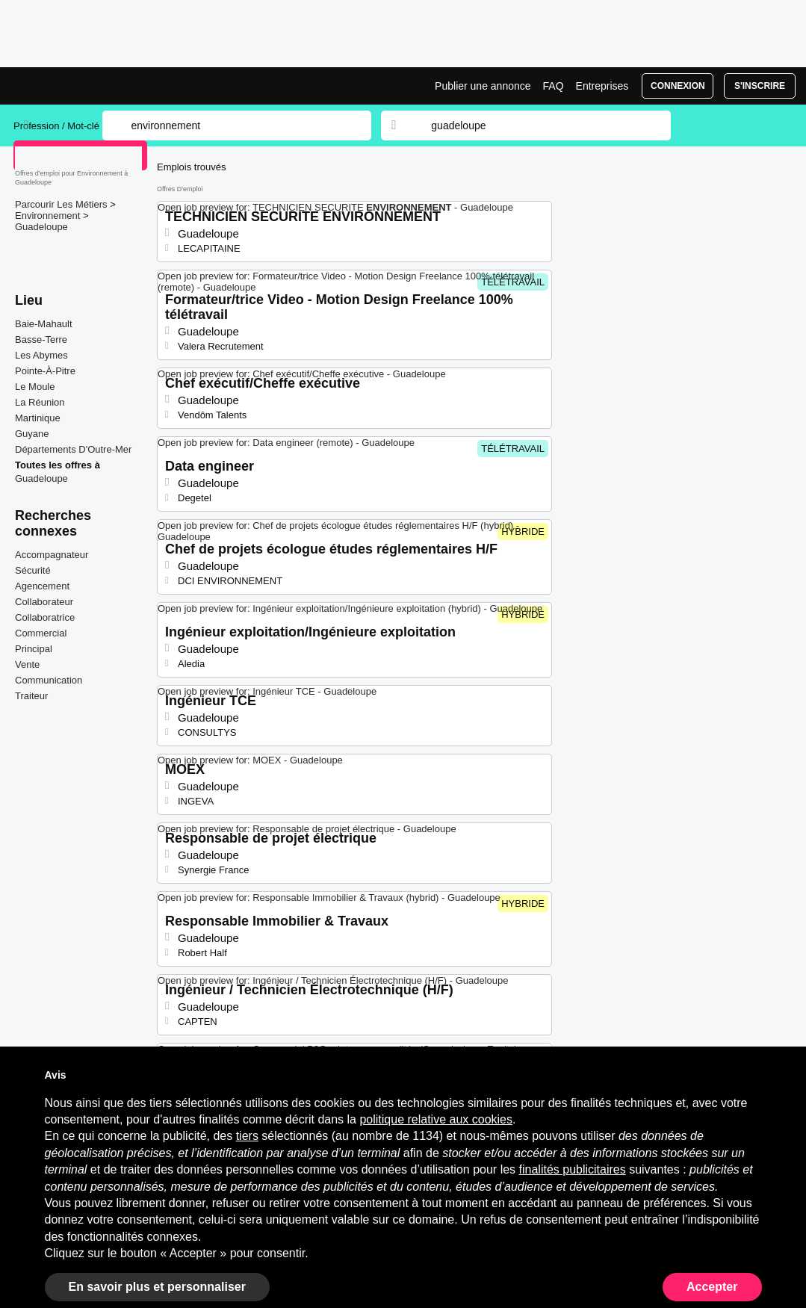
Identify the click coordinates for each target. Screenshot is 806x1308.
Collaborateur (44, 601)
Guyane (32, 433)
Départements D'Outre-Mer (73, 449)
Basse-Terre (41, 339)
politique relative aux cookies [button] (435, 1119)
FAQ (553, 86)
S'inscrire (759, 86)
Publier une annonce (482, 86)
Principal (33, 648)
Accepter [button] (711, 1286)
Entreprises (602, 86)
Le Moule (35, 386)
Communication (48, 680)
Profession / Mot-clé (56, 125)
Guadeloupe (41, 226)
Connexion (678, 86)
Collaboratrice (45, 617)
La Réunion (40, 402)
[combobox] (536, 125)
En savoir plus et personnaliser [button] (157, 1286)
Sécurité (33, 570)
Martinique (38, 418)
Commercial (40, 633)
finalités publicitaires (572, 1169)
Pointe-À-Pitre (45, 370)
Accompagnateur (51, 554)
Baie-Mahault (43, 323)
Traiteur (31, 695)
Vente (27, 664)
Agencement (42, 586)
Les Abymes (41, 355)
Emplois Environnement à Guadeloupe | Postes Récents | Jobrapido (69, 86)
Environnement (49, 215)
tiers (247, 1135)
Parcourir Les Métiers (62, 204)
